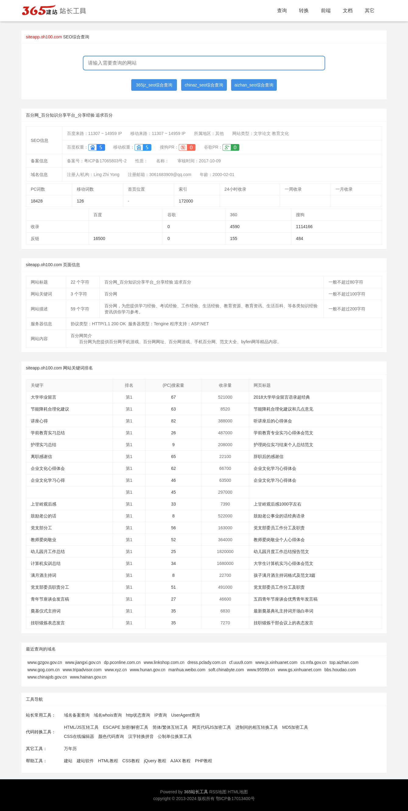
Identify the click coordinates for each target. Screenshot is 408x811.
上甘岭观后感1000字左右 (277, 504)
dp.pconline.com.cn (122, 662)
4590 (235, 226)
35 (173, 610)
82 (173, 420)
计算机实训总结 (46, 563)
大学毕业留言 (43, 397)
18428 (37, 201)
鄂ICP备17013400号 (235, 798)
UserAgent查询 (185, 715)
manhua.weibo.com (186, 669)
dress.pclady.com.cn (207, 662)
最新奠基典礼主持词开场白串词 (283, 610)
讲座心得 (39, 420)
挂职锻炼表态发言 (48, 622)
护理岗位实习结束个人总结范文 (283, 444)
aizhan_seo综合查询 (253, 85)
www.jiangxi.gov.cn (83, 662)
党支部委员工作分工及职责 (279, 527)
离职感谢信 (41, 456)
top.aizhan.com (343, 662)
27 (173, 599)
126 (80, 201)
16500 (99, 238)
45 (173, 492)
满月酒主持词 (43, 575)
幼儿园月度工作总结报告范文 (281, 551)
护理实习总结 (43, 444)
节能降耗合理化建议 (50, 409)
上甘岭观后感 (43, 504)
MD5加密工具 (295, 727)
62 (173, 468)
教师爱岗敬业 (43, 539)
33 (173, 504)
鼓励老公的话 (43, 515)
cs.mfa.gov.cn (313, 662)
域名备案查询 (77, 715)
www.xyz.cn (115, 669)
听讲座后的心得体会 (273, 420)
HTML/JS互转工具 (81, 727)
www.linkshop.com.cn (164, 662)
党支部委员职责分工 (50, 587)
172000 (186, 201)
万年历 (70, 748)
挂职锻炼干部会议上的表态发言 (283, 622)
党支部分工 (41, 527)
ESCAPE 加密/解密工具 (125, 727)
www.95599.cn (261, 669)
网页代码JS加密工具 (211, 727)
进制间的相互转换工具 (256, 727)
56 (173, 527)
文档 (348, 10)
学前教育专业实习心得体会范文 (283, 432)
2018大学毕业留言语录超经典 (282, 397)
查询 (282, 10)
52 (173, 539)
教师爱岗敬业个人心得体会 (279, 539)
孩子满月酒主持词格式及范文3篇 (285, 575)
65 (173, 456)
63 (173, 409)
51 (173, 587)
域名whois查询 (108, 715)
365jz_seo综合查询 (154, 85)
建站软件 (85, 760)
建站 (68, 760)
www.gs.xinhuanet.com (299, 669)
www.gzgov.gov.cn (44, 662)
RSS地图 (218, 791)
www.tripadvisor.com (82, 669)
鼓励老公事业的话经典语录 (279, 515)
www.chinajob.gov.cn (47, 677)
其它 (370, 10)
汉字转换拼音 (141, 736)
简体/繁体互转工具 (170, 727)
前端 (326, 10)
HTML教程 (108, 760)
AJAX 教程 (181, 760)
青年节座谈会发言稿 (50, 599)
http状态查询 (138, 715)
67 (173, 397)
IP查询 (160, 715)
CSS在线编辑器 (79, 736)
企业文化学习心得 (48, 480)
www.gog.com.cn (43, 669)
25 (173, 551)
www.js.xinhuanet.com (276, 662)
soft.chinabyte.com (226, 669)
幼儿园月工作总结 (48, 551)
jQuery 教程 (155, 760)
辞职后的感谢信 (268, 456)
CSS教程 (131, 760)
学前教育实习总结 (48, 432)
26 (173, 432)
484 (299, 238)
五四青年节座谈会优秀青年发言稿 (286, 599)
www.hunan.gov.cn (147, 669)
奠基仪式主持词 (46, 610)
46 (173, 480)
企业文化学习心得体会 (275, 468)
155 (233, 238)
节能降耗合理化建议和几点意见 (283, 409)
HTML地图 (238, 791)
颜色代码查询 (111, 736)
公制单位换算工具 (175, 736)
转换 (304, 10)
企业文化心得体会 (48, 468)
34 (173, 563)
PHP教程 (203, 760)
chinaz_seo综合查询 (204, 85)
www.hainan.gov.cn (88, 677)
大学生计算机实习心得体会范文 (283, 563)
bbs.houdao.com (340, 669)
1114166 (304, 226)
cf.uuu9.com (240, 662)
